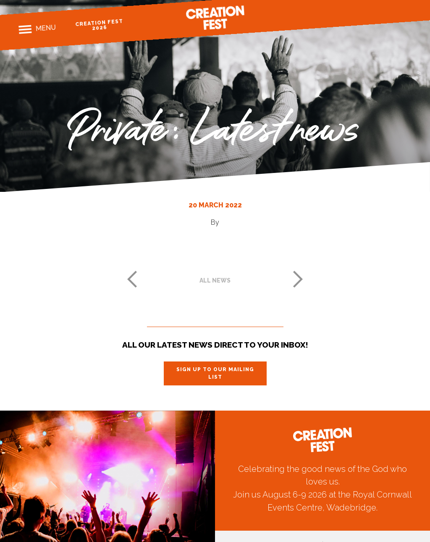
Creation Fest (215, 17)
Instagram (377, 14)
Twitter (392, 13)
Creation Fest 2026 (99, 24)
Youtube (406, 12)
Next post (298, 279)
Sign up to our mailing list (215, 373)
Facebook (362, 15)
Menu (45, 28)
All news (215, 280)
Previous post (131, 279)
